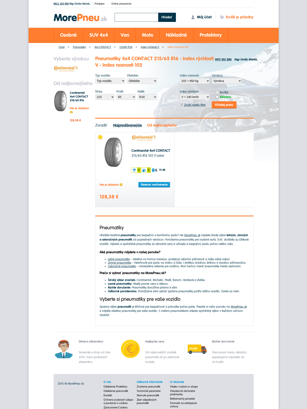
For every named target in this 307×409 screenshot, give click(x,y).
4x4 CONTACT (102, 47)
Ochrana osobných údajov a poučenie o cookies (118, 401)
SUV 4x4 (98, 35)
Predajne (99, 3)
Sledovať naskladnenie (154, 184)
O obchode (177, 382)
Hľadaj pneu (224, 105)
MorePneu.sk (192, 235)
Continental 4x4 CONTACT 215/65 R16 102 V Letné (79, 98)
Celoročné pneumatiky (122, 266)
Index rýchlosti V (150, 47)
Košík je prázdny (236, 17)
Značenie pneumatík (148, 386)
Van (125, 35)
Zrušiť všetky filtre (193, 105)
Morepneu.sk (81, 14)
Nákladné (176, 35)
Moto (147, 35)
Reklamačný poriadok (182, 398)
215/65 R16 (125, 47)
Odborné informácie (150, 382)
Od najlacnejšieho (162, 125)
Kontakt (108, 395)
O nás (107, 382)
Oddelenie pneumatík (116, 391)
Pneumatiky (79, 47)
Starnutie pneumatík (148, 395)
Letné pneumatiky (119, 259)
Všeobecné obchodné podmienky (182, 392)
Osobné (68, 35)
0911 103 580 (61, 3)
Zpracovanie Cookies (116, 407)
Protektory (211, 35)
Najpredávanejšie (127, 125)
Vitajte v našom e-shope (184, 386)
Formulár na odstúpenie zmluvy (183, 404)
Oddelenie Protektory (115, 386)
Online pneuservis (121, 3)
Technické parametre (149, 391)
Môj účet (201, 17)
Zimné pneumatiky (119, 262)
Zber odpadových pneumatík (147, 401)
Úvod (62, 47)
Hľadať (167, 17)
